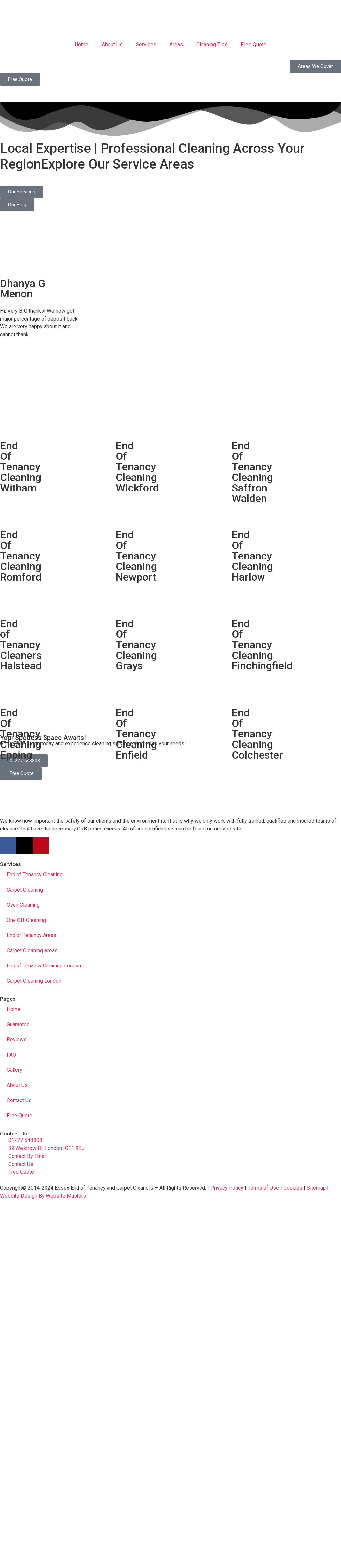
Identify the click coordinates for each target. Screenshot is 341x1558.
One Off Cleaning (26, 920)
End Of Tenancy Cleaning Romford (21, 555)
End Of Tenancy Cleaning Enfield (136, 733)
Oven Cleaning (23, 905)
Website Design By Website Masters (43, 1196)
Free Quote (253, 44)
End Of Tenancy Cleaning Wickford (137, 466)
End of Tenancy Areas (31, 935)
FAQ (11, 1055)
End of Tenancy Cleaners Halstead (21, 644)
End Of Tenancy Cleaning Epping (20, 733)
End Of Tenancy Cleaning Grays (136, 644)
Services (146, 44)
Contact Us (19, 1100)
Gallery (14, 1070)
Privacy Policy (226, 1188)
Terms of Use (263, 1188)
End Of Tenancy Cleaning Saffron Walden (252, 472)
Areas (176, 44)
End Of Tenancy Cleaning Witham (20, 466)
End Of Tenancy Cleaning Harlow (252, 555)
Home (81, 44)
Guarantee (18, 1024)
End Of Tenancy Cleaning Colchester (257, 733)
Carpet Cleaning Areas (32, 950)
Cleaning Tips (212, 44)
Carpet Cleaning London (34, 981)
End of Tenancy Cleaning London (44, 966)
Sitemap (316, 1188)
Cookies (292, 1188)
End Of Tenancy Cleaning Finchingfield (262, 644)
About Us (112, 44)
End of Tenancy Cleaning (35, 874)
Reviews (17, 1039)
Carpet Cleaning (25, 890)
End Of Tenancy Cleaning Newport (136, 555)
